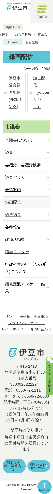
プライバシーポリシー (26, 323)
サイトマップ (12, 329)
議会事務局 (23, 34)
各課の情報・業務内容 (12, 466)
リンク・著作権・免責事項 (26, 316)
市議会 (42, 34)
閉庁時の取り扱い (26, 430)
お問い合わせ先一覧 (37, 466)
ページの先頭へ (44, 487)
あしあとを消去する (42, 42)
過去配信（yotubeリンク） (41, 92)
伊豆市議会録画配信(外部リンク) (15, 92)
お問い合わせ (41, 329)
